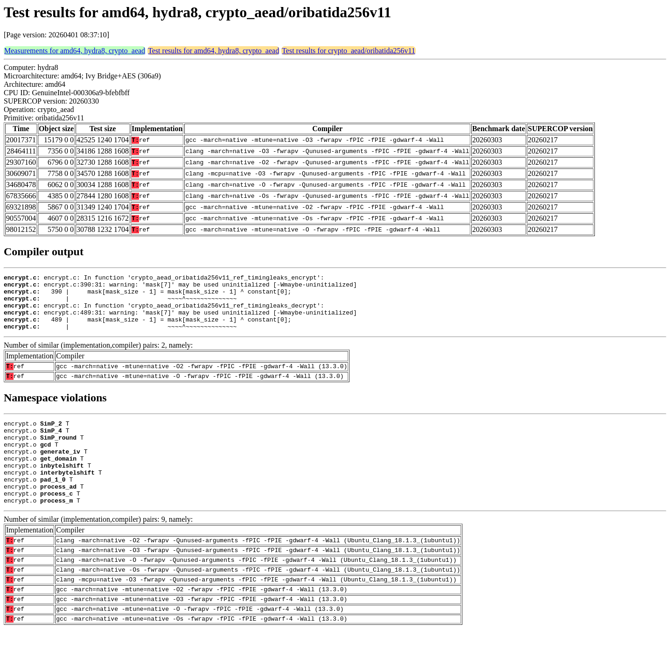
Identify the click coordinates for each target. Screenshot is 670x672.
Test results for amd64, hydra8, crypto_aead (213, 51)
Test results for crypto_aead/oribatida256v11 (348, 51)
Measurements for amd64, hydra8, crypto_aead (74, 51)
